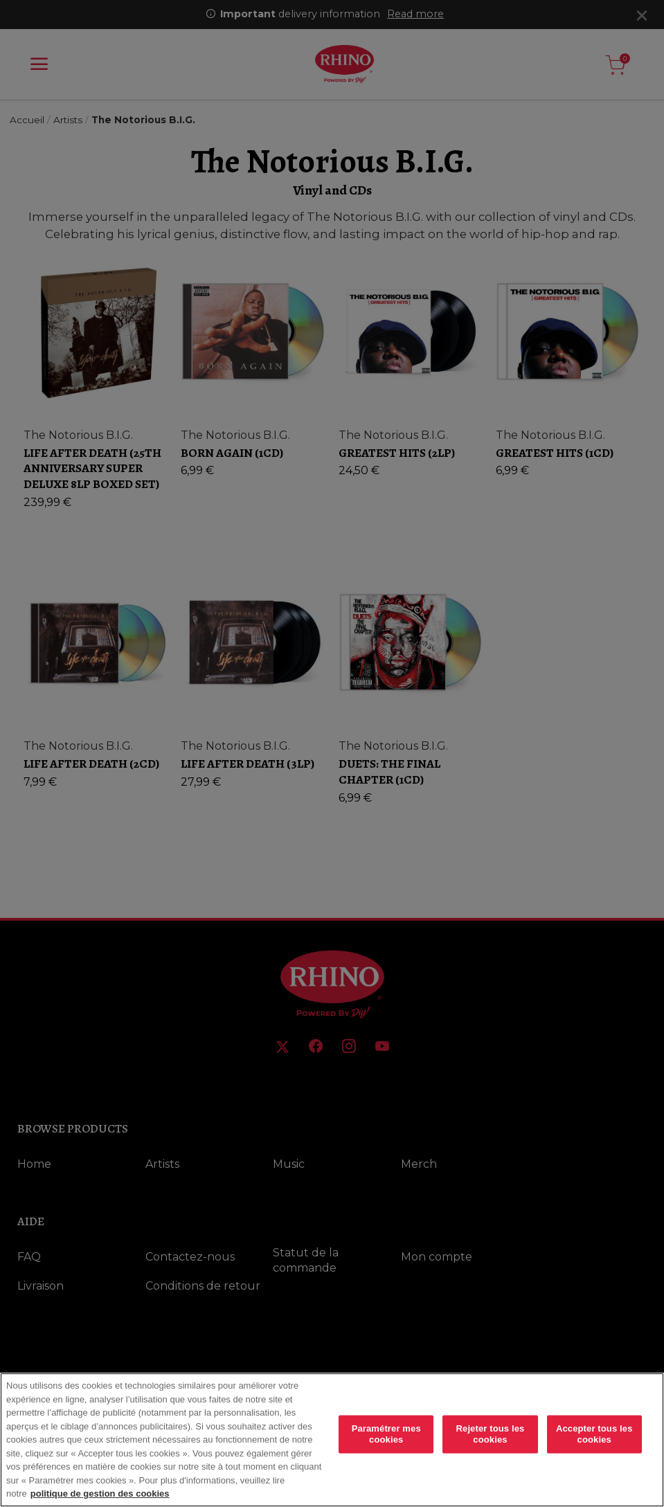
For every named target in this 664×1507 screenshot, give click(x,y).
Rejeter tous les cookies (490, 1434)
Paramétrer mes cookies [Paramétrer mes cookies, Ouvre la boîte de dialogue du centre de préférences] (386, 1434)
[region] (332, 1440)
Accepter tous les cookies (594, 1434)
